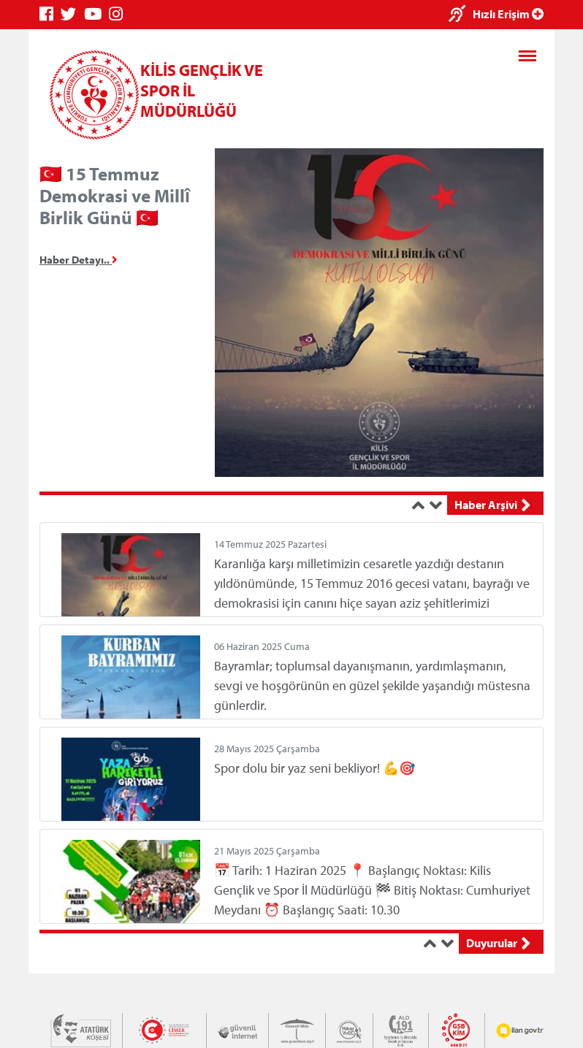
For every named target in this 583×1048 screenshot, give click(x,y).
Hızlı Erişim (508, 14)
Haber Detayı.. (78, 260)
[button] (421, 505)
